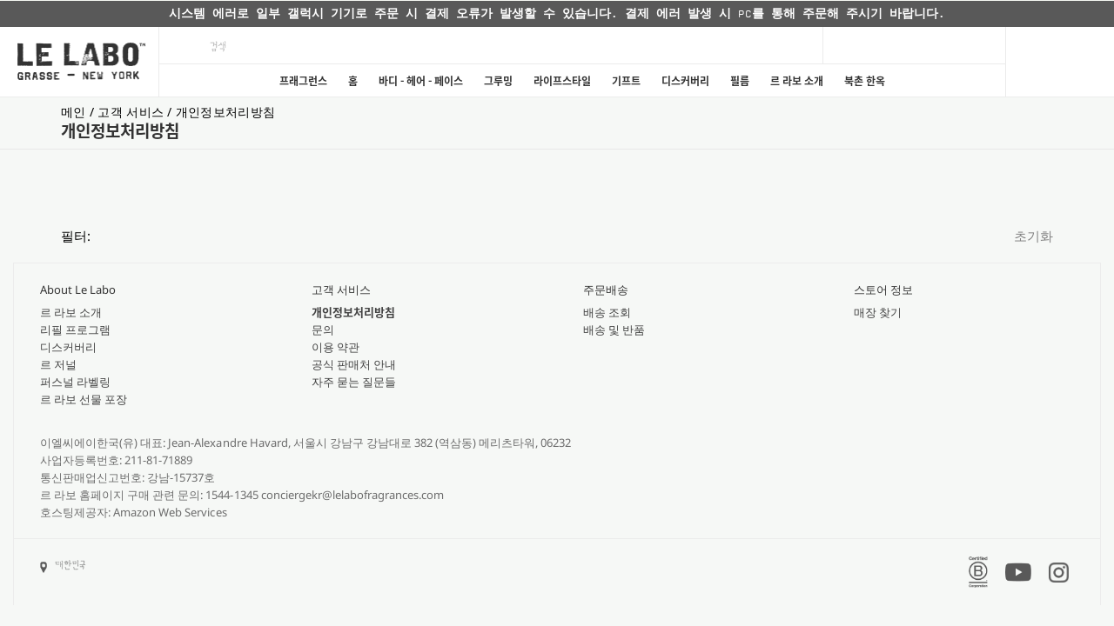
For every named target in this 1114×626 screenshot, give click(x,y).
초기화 (1033, 235)
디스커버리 (685, 81)
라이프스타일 (562, 81)
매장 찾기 (878, 312)
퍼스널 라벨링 (75, 382)
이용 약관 (335, 347)
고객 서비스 (132, 111)
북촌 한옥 (864, 81)
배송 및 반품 (614, 329)
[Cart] (1059, 62)
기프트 (626, 81)
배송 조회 (607, 312)
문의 (323, 329)
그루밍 (498, 81)
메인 (75, 111)
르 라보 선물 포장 (83, 399)
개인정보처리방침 (225, 111)
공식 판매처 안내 (354, 364)
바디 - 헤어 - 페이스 (421, 81)
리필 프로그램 (75, 329)
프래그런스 (303, 81)
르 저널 (58, 364)
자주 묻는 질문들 (354, 382)
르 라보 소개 (796, 81)
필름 (739, 81)
